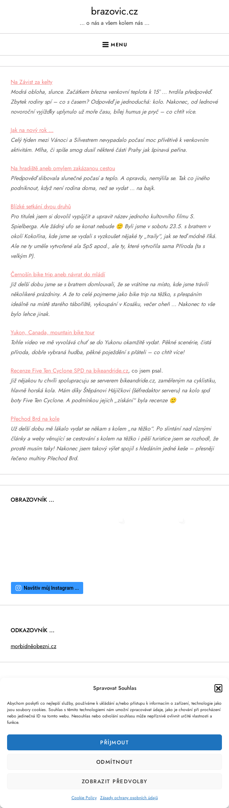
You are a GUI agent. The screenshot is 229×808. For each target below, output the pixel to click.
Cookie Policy (84, 798)
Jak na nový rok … (32, 130)
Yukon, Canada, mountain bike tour (53, 332)
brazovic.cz (114, 11)
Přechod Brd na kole (35, 419)
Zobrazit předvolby (115, 781)
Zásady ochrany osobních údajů (129, 798)
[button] (218, 688)
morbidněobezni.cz (33, 646)
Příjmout (114, 742)
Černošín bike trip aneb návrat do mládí (58, 274)
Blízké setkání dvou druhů (41, 206)
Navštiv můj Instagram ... (47, 588)
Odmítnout (114, 762)
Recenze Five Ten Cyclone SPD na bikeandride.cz (69, 371)
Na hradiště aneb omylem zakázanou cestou (63, 168)
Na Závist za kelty (31, 82)
